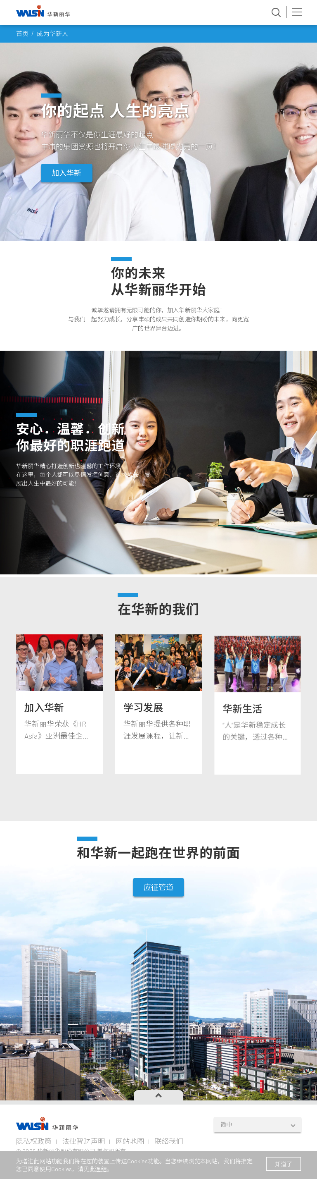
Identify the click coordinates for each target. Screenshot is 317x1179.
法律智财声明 (83, 1141)
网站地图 (130, 1141)
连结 (100, 1168)
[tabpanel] (59, 774)
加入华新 (67, 172)
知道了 (283, 1163)
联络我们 (169, 1141)
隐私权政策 (34, 1141)
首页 (22, 33)
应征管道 (159, 909)
